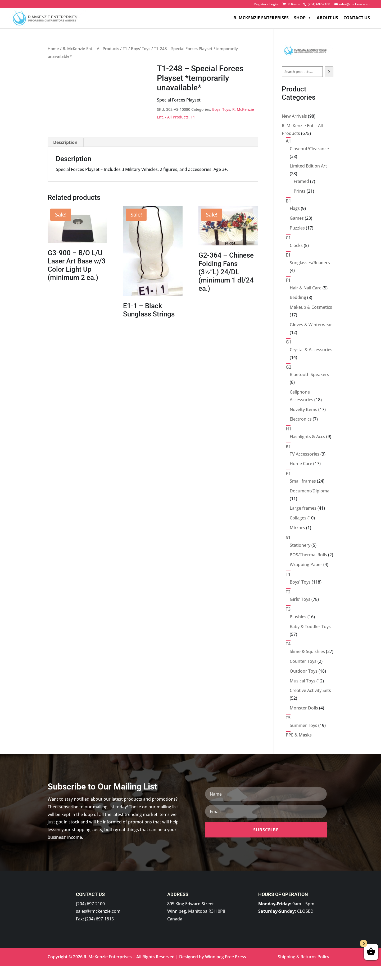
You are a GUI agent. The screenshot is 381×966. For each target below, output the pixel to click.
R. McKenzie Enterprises (261, 18)
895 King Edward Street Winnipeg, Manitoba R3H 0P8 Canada (196, 911)
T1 (125, 48)
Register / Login (266, 4)
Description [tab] (65, 142)
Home (53, 48)
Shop (302, 18)
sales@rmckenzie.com (98, 911)
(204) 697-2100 (90, 904)
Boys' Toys (140, 48)
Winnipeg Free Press (225, 957)
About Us (327, 18)
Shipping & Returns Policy (303, 957)
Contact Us (356, 18)
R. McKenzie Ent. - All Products (91, 48)
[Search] (329, 72)
